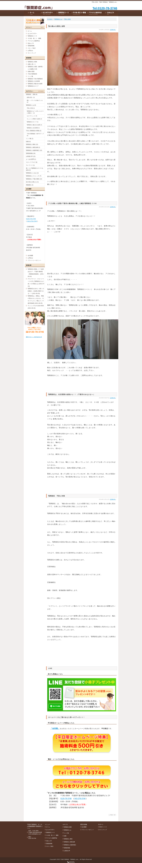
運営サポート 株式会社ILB (34, 337)
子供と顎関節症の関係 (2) (33, 130)
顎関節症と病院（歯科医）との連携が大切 (36, 68)
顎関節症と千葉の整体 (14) (34, 179)
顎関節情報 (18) (30, 153)
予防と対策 (67, 19)
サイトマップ (32, 53)
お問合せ (30, 50)
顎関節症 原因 (68, 827)
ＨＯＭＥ (50, 19)
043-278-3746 (79, 798)
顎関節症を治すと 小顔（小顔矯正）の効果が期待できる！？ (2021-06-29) (36, 291)
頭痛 (65, 836)
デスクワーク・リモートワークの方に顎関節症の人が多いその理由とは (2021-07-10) (36, 282)
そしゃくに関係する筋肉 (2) (34, 119)
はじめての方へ (32, 33)
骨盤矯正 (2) (29, 185)
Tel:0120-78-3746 (105, 8)
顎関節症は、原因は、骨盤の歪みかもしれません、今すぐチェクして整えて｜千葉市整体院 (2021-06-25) (36, 299)
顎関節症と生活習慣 (34, 81)
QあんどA (31, 43)
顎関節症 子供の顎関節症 (35, 79)
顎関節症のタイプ (33, 86)
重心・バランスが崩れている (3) (35, 101)
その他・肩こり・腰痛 (34, 38)
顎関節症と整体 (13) (32, 144)
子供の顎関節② (32, 74)
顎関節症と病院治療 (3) (33, 147)
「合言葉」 (55, 728)
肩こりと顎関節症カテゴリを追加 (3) (34, 169)
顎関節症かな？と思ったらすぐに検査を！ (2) (35, 112)
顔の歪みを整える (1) (32, 182)
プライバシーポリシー (34, 260)
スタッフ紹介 (32, 48)
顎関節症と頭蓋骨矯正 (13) (34, 150)
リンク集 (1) (29, 138)
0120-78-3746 (66, 798)
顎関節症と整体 (32, 62)
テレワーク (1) (30, 165)
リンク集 (30, 76)
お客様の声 (67, 850)
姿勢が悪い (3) (31, 97)
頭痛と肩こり (32, 64)
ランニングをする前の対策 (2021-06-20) (36, 307)
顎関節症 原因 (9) (31, 94)
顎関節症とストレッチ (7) (33, 176)
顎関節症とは (58, 19)
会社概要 (30, 255)
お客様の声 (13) (30, 156)
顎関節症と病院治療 (69, 842)
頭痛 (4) (28, 141)
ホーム (30, 31)
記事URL (113, 29)
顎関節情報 (31, 45)
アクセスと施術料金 (34, 41)
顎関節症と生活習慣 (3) (33, 127)
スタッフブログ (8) (31, 162)
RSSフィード (103, 827)
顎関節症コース (32, 36)
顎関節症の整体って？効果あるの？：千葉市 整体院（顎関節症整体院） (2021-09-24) (36, 272)
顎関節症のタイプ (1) (32, 122)
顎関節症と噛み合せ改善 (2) (34, 124)
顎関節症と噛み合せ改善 (35, 83)
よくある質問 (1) (31, 159)
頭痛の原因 (31, 71)
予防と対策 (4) (31, 108)
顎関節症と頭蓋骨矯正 (70, 845)
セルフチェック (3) (32, 116)
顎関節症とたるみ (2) (32, 173)
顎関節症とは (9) (31, 105)
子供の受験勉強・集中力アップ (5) (35, 134)
